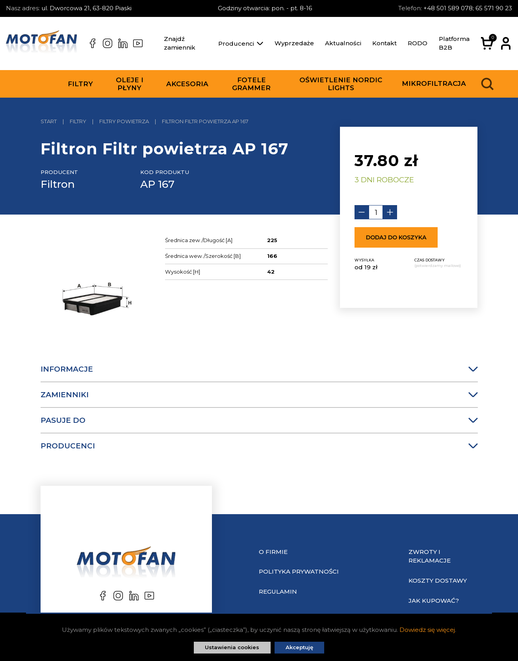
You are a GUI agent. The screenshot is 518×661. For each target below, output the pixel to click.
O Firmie (273, 551)
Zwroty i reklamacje (429, 556)
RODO (417, 43)
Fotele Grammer (251, 84)
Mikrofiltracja (434, 83)
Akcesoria (187, 84)
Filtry (80, 84)
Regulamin (278, 591)
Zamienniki (259, 394)
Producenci (240, 43)
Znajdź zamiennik (179, 43)
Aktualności (343, 43)
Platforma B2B (454, 43)
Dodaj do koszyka (396, 237)
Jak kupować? (433, 600)
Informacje (259, 369)
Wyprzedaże (294, 43)
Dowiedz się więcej (427, 629)
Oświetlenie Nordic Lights (340, 84)
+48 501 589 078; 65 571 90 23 (467, 8)
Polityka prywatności (299, 571)
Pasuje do (259, 420)
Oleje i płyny (129, 84)
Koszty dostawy (437, 580)
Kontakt (384, 43)
